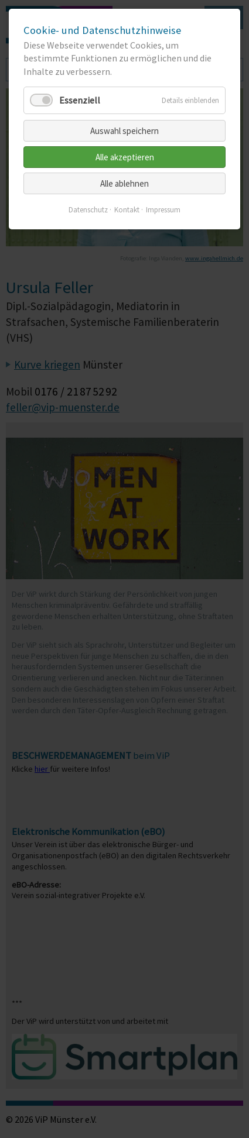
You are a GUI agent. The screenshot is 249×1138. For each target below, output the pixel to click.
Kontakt (126, 210)
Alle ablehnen (124, 183)
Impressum (163, 210)
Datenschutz (88, 210)
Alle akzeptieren (124, 157)
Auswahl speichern (124, 130)
